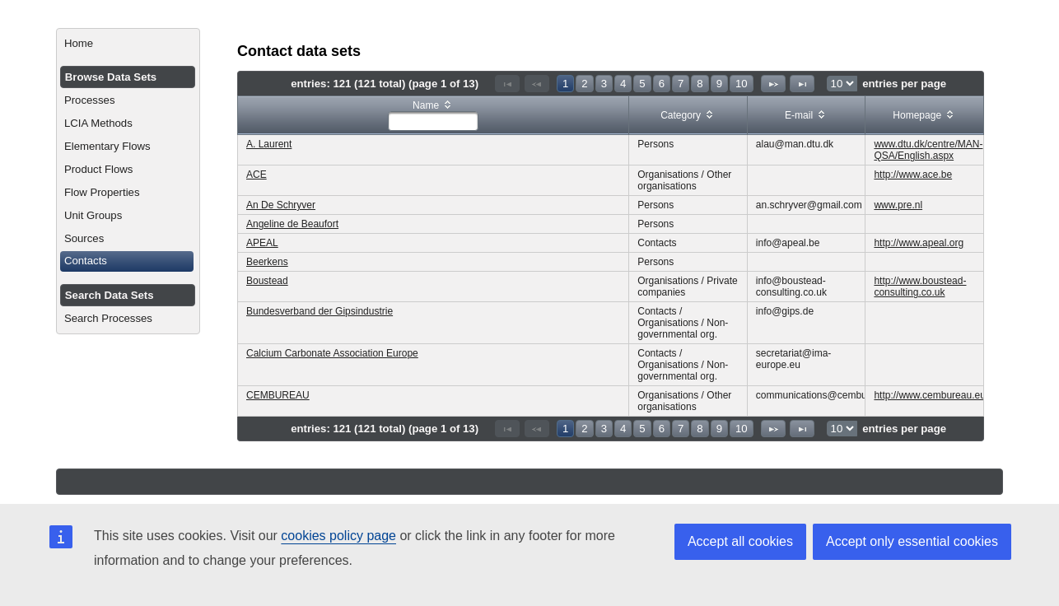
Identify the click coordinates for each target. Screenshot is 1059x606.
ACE (256, 174)
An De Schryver (280, 205)
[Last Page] (802, 83)
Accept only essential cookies (912, 541)
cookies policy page (338, 536)
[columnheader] (433, 115)
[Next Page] (773, 83)
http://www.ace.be (913, 174)
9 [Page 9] (719, 83)
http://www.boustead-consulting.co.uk (920, 286)
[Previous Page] (537, 83)
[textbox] (433, 121)
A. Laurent (269, 144)
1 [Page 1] (565, 83)
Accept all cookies (740, 541)
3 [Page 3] (604, 83)
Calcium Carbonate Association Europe (332, 353)
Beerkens (267, 262)
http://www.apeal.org (918, 243)
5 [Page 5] (642, 83)
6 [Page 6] (662, 83)
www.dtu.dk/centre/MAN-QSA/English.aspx (928, 149)
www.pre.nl (898, 205)
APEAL (262, 243)
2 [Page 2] (584, 83)
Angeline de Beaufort (292, 224)
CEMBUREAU (278, 395)
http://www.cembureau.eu (929, 395)
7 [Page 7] (680, 83)
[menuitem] (128, 43)
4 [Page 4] (623, 83)
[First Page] (507, 83)
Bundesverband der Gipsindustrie (319, 311)
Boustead (267, 281)
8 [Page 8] (699, 83)
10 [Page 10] (741, 83)
